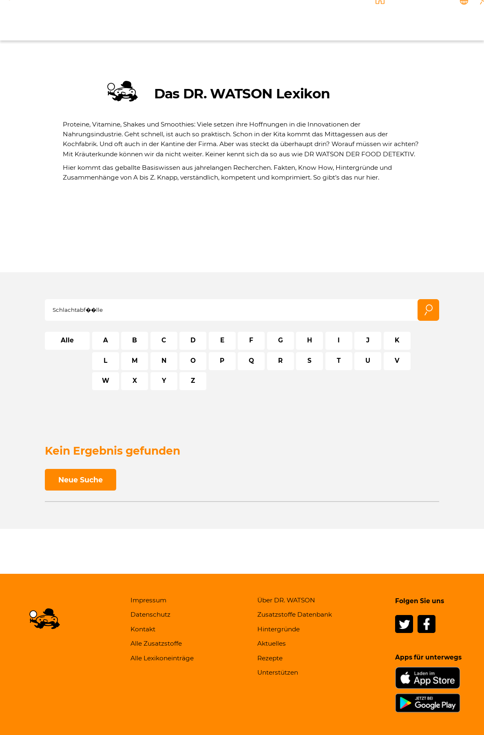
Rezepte (339, 19)
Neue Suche (80, 479)
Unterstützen (381, 19)
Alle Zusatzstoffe (156, 643)
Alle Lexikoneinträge (162, 658)
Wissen (217, 19)
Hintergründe (259, 19)
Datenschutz (150, 614)
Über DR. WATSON (168, 19)
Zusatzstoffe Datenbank (294, 614)
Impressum (148, 600)
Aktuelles (303, 19)
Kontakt (423, 19)
